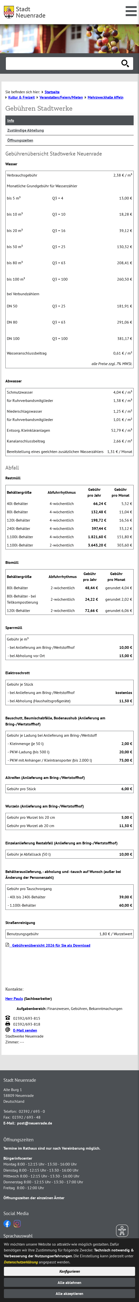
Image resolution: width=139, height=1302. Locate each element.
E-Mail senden (25, 1030)
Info (10, 120)
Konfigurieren (69, 1271)
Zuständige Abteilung (25, 130)
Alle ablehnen (69, 1282)
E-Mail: (9, 1123)
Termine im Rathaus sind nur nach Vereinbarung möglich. (51, 1148)
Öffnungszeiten (20, 140)
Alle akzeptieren (69, 1293)
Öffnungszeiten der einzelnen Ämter (33, 1197)
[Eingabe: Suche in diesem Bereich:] (64, 63)
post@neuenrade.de (34, 1123)
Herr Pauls (14, 998)
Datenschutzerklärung (21, 1262)
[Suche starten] (125, 63)
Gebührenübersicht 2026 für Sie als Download (47, 945)
